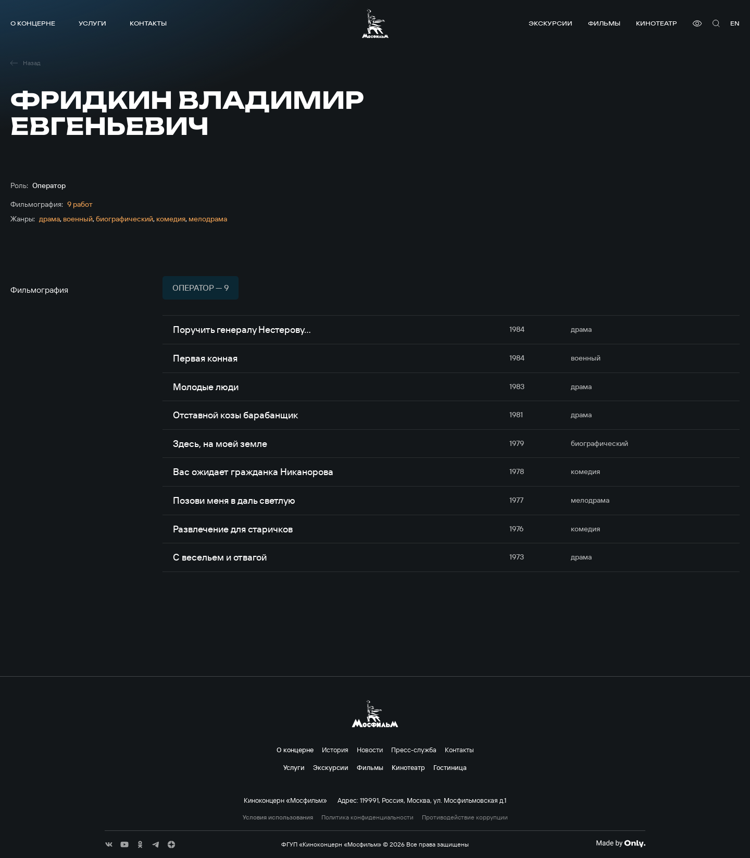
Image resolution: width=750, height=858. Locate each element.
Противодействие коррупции (465, 817)
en (735, 23)
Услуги (92, 23)
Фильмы (604, 23)
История (335, 749)
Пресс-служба (413, 749)
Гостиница (450, 767)
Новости (370, 749)
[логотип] (375, 23)
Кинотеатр (656, 23)
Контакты (148, 23)
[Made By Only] (620, 843)
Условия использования (278, 817)
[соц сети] (109, 844)
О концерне (32, 23)
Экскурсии (550, 23)
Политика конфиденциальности (367, 817)
